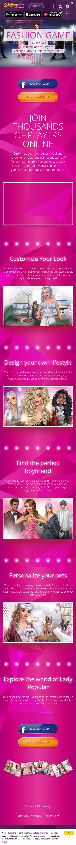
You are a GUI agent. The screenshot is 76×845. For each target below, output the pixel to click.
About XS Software (38, 806)
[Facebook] (53, 6)
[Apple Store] (32, 14)
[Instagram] (60, 6)
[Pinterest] (53, 13)
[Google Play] (14, 14)
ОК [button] (69, 832)
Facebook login (38, 83)
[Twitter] (60, 13)
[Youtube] (68, 6)
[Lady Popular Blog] (68, 13)
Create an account (38, 97)
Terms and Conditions (29, 815)
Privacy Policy (52, 815)
